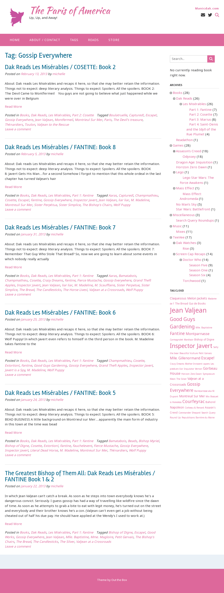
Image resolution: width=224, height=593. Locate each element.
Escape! (151, 115)
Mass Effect (185, 188)
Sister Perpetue (128, 285)
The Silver (67, 542)
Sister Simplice (70, 205)
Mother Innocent (193, 364)
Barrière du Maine (205, 417)
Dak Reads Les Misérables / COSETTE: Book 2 (60, 67)
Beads (132, 441)
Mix (207, 396)
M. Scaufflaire (104, 285)
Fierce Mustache (89, 281)
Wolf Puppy (121, 205)
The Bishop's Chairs (97, 205)
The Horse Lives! (75, 290)
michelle (58, 74)
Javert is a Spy (15, 370)
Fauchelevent (82, 446)
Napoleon (177, 408)
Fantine (36, 200)
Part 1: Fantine (82, 196)
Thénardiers (14, 125)
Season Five (198, 265)
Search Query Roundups (195, 221)
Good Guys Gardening (50, 366)
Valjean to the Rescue (53, 125)
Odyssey (189, 157)
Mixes (180, 232)
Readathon (184, 140)
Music (177, 226)
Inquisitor (189, 369)
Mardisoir (188, 340)
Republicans (188, 417)
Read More (13, 107)
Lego (180, 172)
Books (24, 115)
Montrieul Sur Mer (88, 120)
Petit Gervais (124, 537)
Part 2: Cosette (83, 115)
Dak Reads (38, 115)
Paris (108, 120)
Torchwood (191, 281)
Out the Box (119, 580)
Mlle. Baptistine (77, 537)
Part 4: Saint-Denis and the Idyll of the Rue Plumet (202, 129)
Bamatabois (127, 276)
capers (206, 364)
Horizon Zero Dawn (191, 167)
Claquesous (178, 299)
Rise (186, 249)
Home (15, 40)
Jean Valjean (44, 120)
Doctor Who (192, 260)
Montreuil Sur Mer (18, 205)
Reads (93, 40)
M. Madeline (140, 200)
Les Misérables (59, 115)
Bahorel (210, 402)
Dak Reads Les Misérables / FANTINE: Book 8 (60, 147)
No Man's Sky (186, 204)
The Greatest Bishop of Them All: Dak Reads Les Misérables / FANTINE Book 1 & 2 (80, 476)
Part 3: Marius (200, 120)
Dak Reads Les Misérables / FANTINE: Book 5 (60, 393)
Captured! (136, 115)
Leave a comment (18, 129)
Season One (198, 270)
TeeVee (179, 237)
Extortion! (12, 366)
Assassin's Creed (188, 151)
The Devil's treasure (128, 120)
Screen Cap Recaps (191, 254)
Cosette (10, 200)
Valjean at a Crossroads (106, 290)
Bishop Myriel (149, 441)
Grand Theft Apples (113, 366)
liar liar (123, 200)
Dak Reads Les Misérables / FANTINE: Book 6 (60, 312)
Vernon (198, 369)
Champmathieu (146, 196)
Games (178, 145)
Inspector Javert (85, 200)
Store (113, 40)
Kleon (173, 379)
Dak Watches (186, 243)
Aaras (112, 196)
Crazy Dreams (52, 281)
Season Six (197, 275)
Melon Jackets (197, 299)
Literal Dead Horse (44, 451)
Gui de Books (197, 304)
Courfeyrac (193, 402)
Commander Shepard (189, 413)
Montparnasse (197, 334)
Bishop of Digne (17, 446)
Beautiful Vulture (189, 353)
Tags (74, 40)
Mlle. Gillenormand (185, 358)
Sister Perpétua (45, 205)
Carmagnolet (176, 340)
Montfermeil (64, 120)
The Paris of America (69, 10)
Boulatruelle (118, 115)
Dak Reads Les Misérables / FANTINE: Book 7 (60, 227)
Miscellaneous (184, 215)
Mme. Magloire (101, 537)
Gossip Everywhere (19, 120)
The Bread (26, 290)
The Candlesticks (48, 290)
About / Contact (44, 40)
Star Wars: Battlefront (193, 209)
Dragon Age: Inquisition (194, 162)
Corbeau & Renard (194, 408)
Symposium (209, 374)
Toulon (30, 125)
